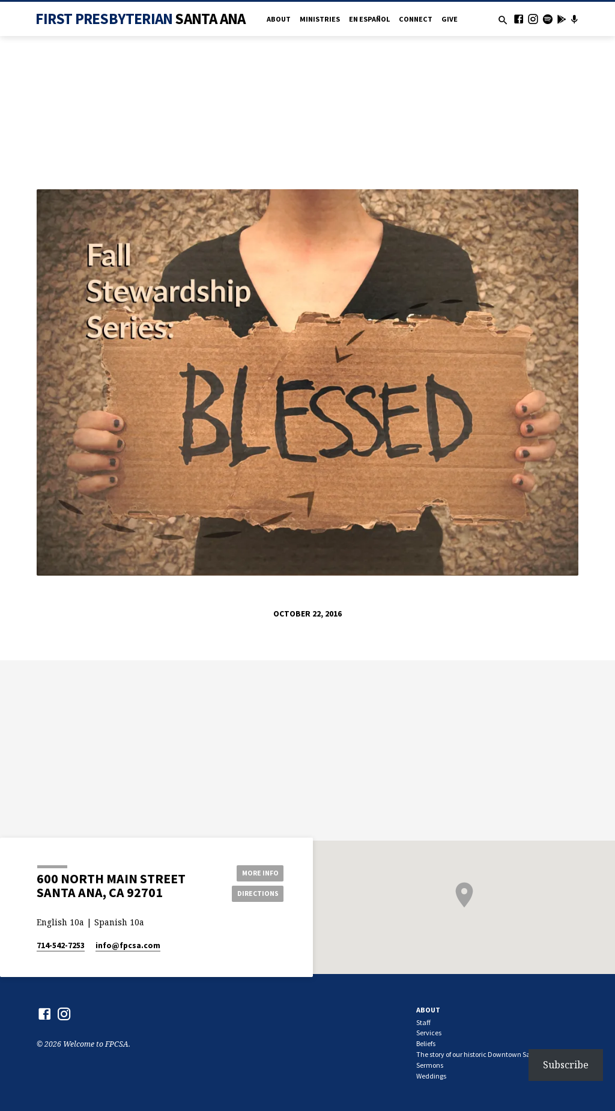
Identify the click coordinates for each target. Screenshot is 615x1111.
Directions (256, 893)
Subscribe (566, 1064)
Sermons (429, 1065)
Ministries (320, 18)
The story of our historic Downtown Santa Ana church (497, 1054)
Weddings (431, 1075)
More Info (256, 872)
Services (428, 1032)
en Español (369, 18)
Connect (415, 18)
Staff (423, 1022)
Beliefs (425, 1043)
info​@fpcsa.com (127, 945)
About (279, 18)
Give (449, 18)
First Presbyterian (140, 18)
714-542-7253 (61, 945)
